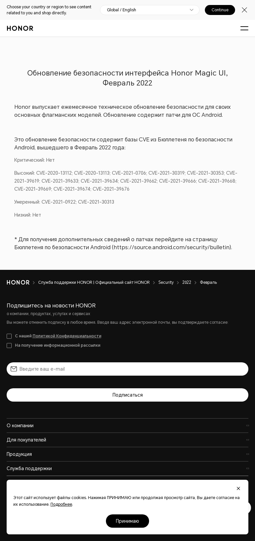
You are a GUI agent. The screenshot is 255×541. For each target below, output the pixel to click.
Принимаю (127, 521)
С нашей (58, 336)
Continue (220, 10)
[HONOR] (22, 282)
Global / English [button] (121, 10)
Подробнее (61, 504)
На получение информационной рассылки (57, 345)
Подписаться (128, 395)
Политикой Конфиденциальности (67, 336)
